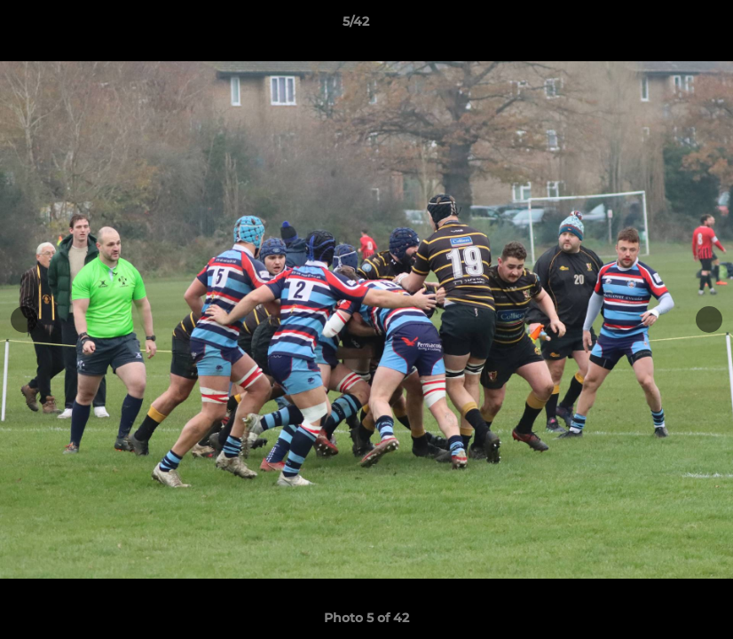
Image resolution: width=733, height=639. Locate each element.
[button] (658, 26)
